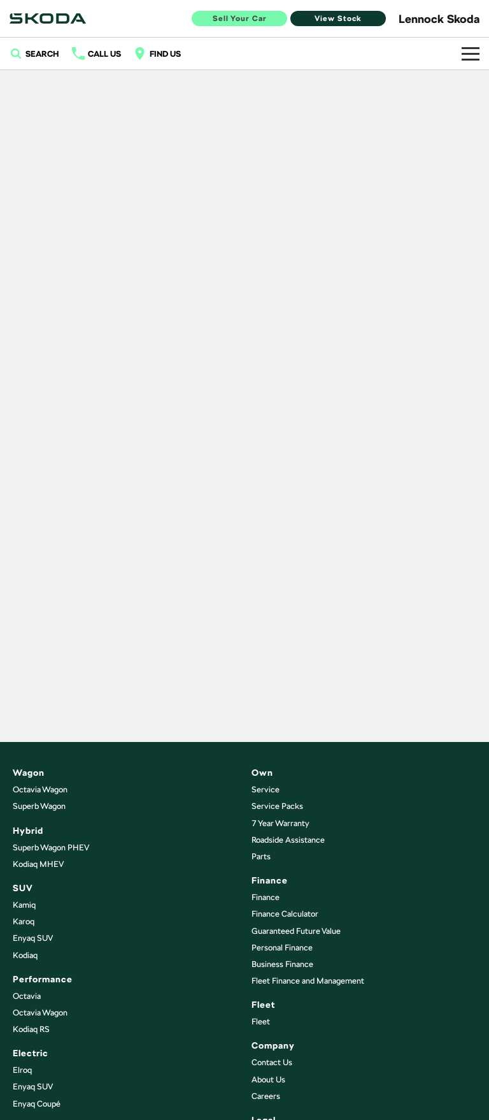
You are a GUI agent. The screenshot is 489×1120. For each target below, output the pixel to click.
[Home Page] (48, 18)
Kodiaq (25, 955)
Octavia (27, 996)
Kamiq (24, 905)
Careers (266, 1096)
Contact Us (272, 1062)
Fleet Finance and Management (308, 980)
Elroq (22, 1070)
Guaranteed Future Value (296, 931)
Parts (261, 856)
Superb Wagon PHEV (51, 847)
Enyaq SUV (33, 938)
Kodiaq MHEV (38, 864)
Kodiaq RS (31, 1029)
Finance (266, 897)
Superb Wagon (39, 806)
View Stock (338, 18)
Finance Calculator (285, 914)
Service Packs (277, 806)
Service (266, 789)
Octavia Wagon (40, 789)
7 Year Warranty (280, 823)
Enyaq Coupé (36, 1104)
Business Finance (282, 964)
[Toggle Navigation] (470, 53)
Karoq (23, 921)
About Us (268, 1079)
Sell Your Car (240, 18)
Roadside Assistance (288, 840)
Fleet (261, 1021)
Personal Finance (282, 947)
